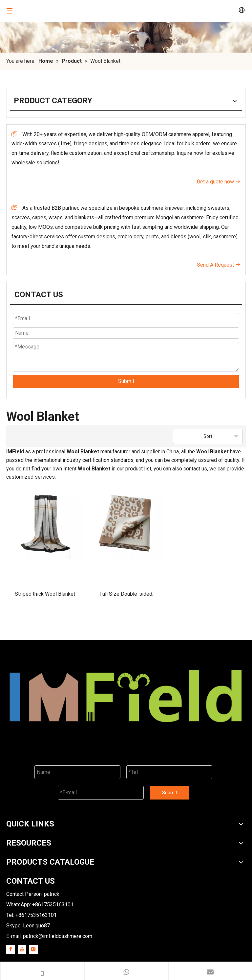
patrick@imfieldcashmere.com (57, 936)
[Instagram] (33, 949)
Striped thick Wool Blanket (45, 594)
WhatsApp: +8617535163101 (40, 904)
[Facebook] (10, 949)
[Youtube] (22, 949)
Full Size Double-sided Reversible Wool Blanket (126, 596)
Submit (126, 381)
